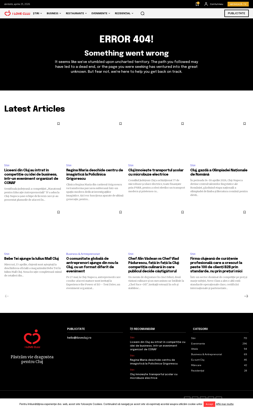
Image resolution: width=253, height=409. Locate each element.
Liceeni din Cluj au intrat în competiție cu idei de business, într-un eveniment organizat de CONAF (157, 346)
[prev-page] (7, 296)
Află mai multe (225, 404)
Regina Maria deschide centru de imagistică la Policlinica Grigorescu (94, 175)
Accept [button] (209, 404)
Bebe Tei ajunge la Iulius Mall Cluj (31, 259)
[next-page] (246, 296)
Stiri (6, 165)
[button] (142, 13)
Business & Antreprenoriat (83, 254)
